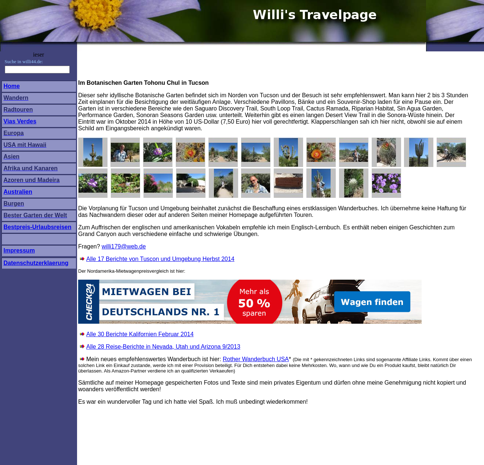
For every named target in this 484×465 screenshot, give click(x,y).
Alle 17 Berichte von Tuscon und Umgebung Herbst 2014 (160, 259)
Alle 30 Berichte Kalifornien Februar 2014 (140, 334)
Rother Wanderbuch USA (256, 359)
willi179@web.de (124, 246)
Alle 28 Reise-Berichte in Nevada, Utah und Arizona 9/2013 (160, 347)
